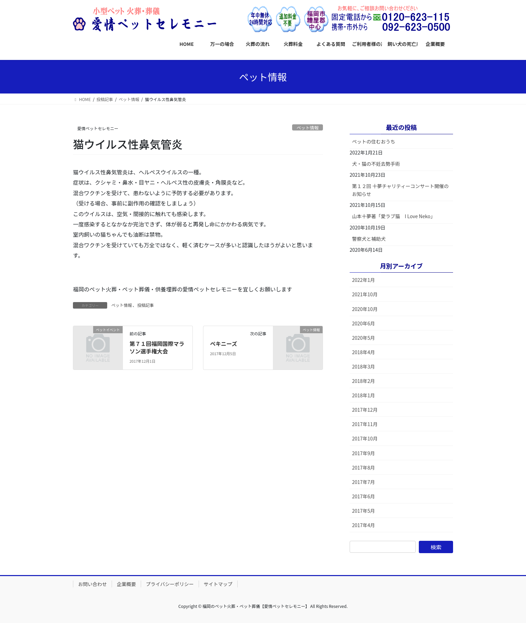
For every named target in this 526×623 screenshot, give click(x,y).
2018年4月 (363, 352)
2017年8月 (363, 467)
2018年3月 (363, 366)
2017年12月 (365, 409)
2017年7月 (363, 481)
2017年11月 (365, 424)
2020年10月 (365, 309)
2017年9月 (363, 453)
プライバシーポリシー (170, 584)
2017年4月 (363, 525)
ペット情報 (307, 127)
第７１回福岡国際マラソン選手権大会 (156, 347)
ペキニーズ (223, 343)
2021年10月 (365, 294)
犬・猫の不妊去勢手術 (376, 163)
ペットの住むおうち (373, 141)
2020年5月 (363, 337)
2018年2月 (363, 380)
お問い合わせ (92, 584)
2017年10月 (365, 438)
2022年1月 (363, 279)
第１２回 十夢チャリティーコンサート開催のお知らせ (400, 190)
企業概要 (126, 584)
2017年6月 (363, 496)
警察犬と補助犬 (369, 238)
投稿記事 (145, 305)
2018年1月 (363, 395)
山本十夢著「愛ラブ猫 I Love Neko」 (393, 216)
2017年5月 (363, 510)
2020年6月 (363, 323)
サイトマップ (218, 584)
